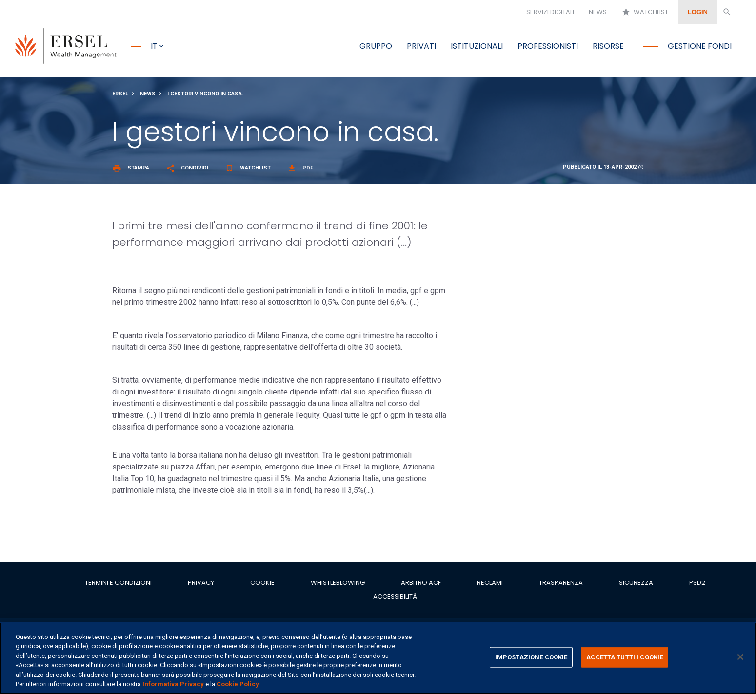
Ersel (120, 94)
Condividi (187, 168)
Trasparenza (561, 583)
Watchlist (644, 12)
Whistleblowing (338, 583)
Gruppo (375, 46)
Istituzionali (477, 46)
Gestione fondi (700, 46)
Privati (421, 46)
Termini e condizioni (118, 583)
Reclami (490, 583)
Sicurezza (636, 583)
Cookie (262, 583)
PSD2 (697, 583)
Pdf (300, 168)
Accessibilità (395, 596)
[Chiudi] (740, 657)
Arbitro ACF (421, 583)
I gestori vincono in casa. (205, 94)
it (154, 46)
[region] (378, 658)
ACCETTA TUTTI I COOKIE (624, 657)
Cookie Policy (238, 684)
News (598, 12)
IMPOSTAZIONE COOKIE (531, 657)
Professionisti (547, 46)
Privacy (201, 583)
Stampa (130, 168)
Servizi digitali (550, 12)
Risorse (608, 46)
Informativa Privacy (173, 684)
